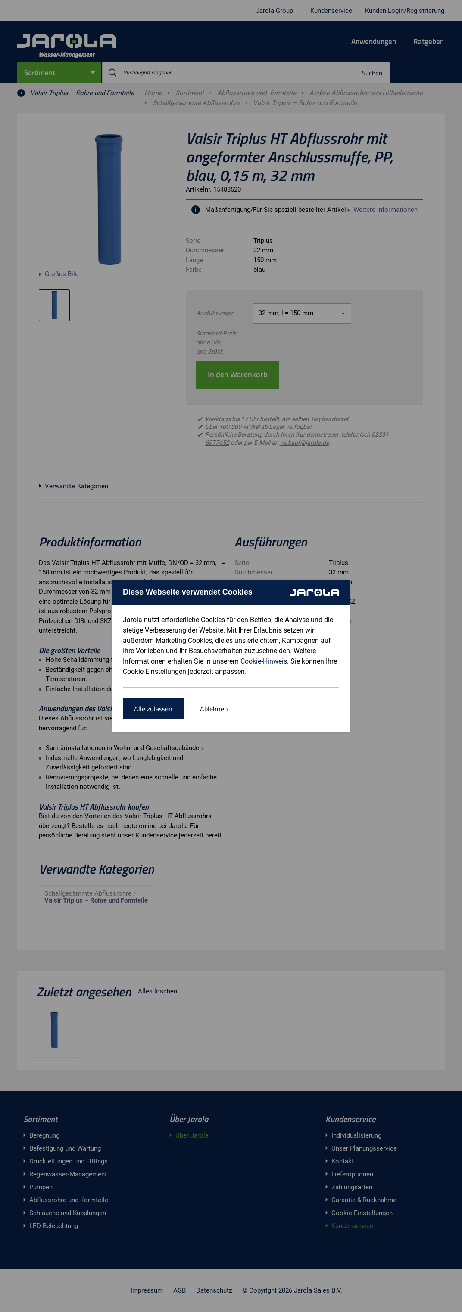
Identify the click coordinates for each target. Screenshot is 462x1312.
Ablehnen (214, 709)
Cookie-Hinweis (263, 661)
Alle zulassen (153, 709)
